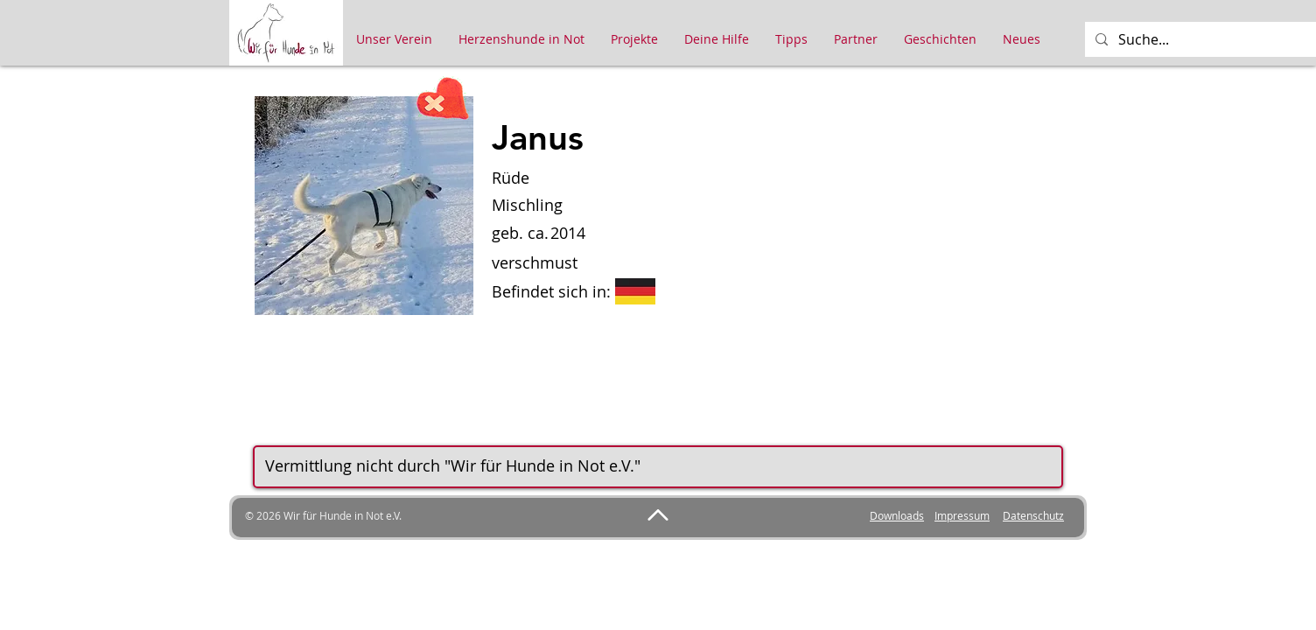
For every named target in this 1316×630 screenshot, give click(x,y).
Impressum (962, 515)
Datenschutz (1033, 515)
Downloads (897, 515)
